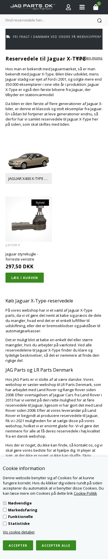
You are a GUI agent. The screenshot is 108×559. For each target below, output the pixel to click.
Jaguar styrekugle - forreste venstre (21, 256)
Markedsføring (22, 510)
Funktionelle (20, 516)
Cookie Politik (85, 493)
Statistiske (19, 523)
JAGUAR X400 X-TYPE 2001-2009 (30, 178)
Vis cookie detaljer (19, 532)
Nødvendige (20, 503)
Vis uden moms (89, 58)
